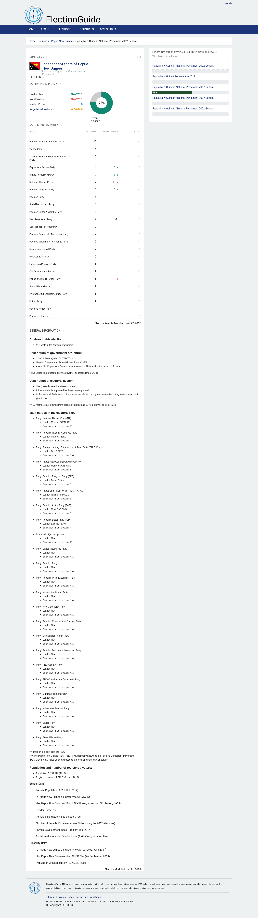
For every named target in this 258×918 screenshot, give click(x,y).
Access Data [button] (108, 29)
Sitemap (50, 897)
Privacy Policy (65, 897)
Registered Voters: (40, 109)
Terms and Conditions (88, 897)
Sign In (228, 3)
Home (31, 29)
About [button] (45, 29)
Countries (87, 29)
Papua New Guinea (62, 41)
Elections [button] (65, 29)
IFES (47, 901)
